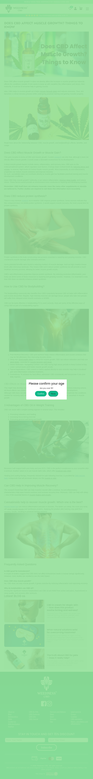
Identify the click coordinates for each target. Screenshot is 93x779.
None (53, 393)
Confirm (41, 393)
